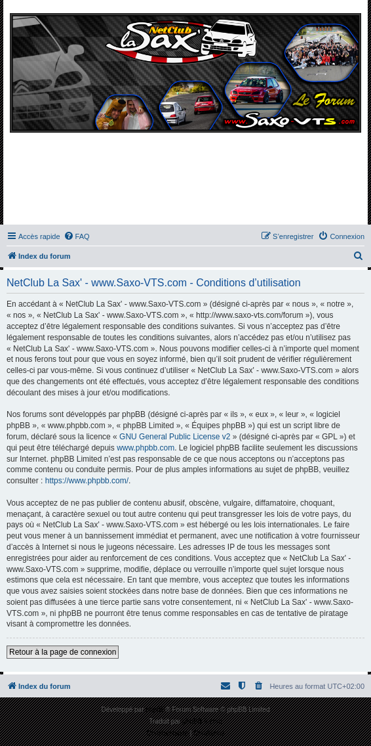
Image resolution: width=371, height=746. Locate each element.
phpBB (155, 709)
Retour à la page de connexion (62, 652)
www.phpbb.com (145, 447)
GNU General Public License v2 (174, 436)
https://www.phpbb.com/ (86, 480)
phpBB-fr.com (202, 721)
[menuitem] (77, 236)
